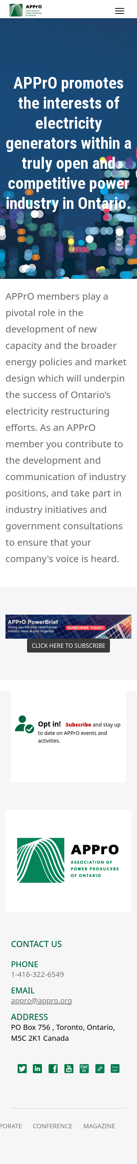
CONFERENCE (52, 1126)
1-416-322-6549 (37, 974)
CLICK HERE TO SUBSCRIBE (69, 646)
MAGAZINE (99, 1126)
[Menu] (119, 11)
